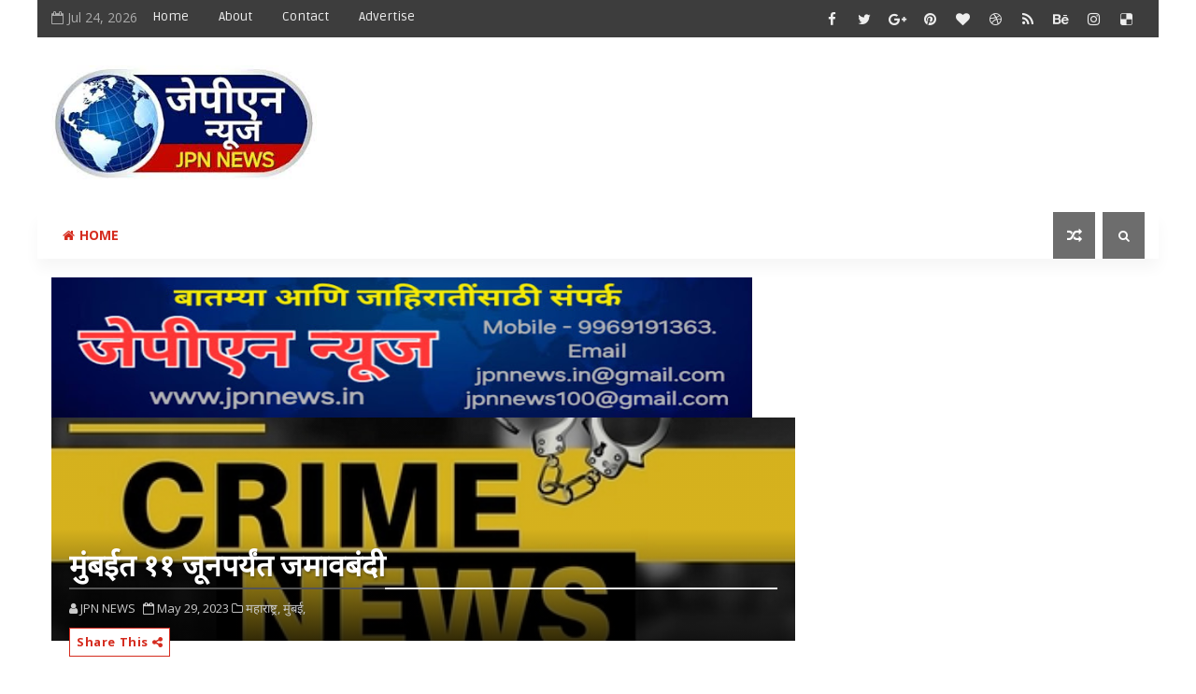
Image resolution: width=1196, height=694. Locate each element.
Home (170, 16)
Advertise (387, 16)
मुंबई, (294, 608)
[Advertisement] (803, 109)
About (235, 16)
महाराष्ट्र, (263, 608)
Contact (305, 16)
